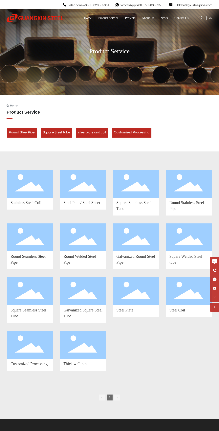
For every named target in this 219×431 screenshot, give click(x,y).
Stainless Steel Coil (26, 202)
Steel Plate (124, 310)
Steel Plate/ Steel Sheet (81, 202)
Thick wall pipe (75, 364)
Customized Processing (131, 132)
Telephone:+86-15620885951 (88, 5)
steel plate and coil (92, 132)
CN (210, 18)
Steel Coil (177, 310)
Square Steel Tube (56, 132)
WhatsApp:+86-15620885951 (141, 5)
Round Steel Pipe (21, 132)
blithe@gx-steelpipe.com (194, 5)
